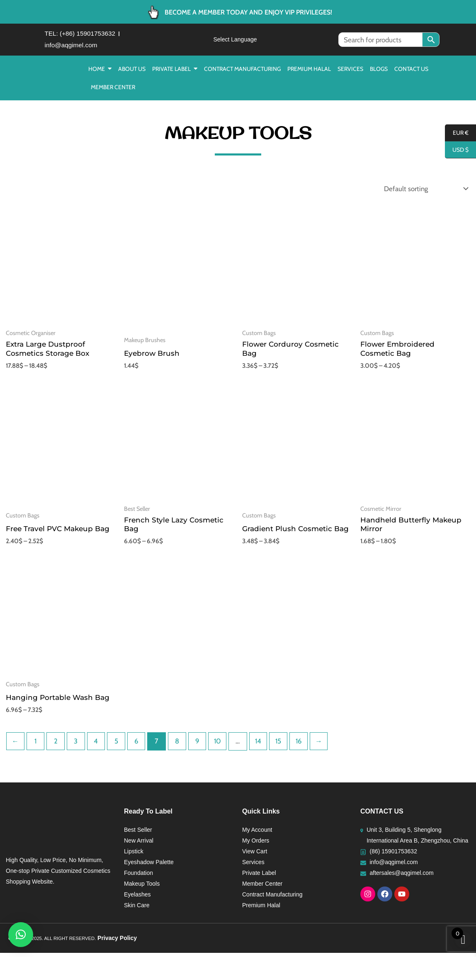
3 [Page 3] (77, 745)
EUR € (457, 133)
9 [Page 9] (200, 745)
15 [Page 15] (282, 745)
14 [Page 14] (262, 745)
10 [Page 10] (221, 745)
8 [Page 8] (179, 745)
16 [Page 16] (303, 745)
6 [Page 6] (138, 745)
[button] (20, 934)
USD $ (457, 150)
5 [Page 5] (118, 745)
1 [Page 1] (36, 745)
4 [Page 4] (97, 745)
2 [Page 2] (56, 745)
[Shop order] (423, 191)
